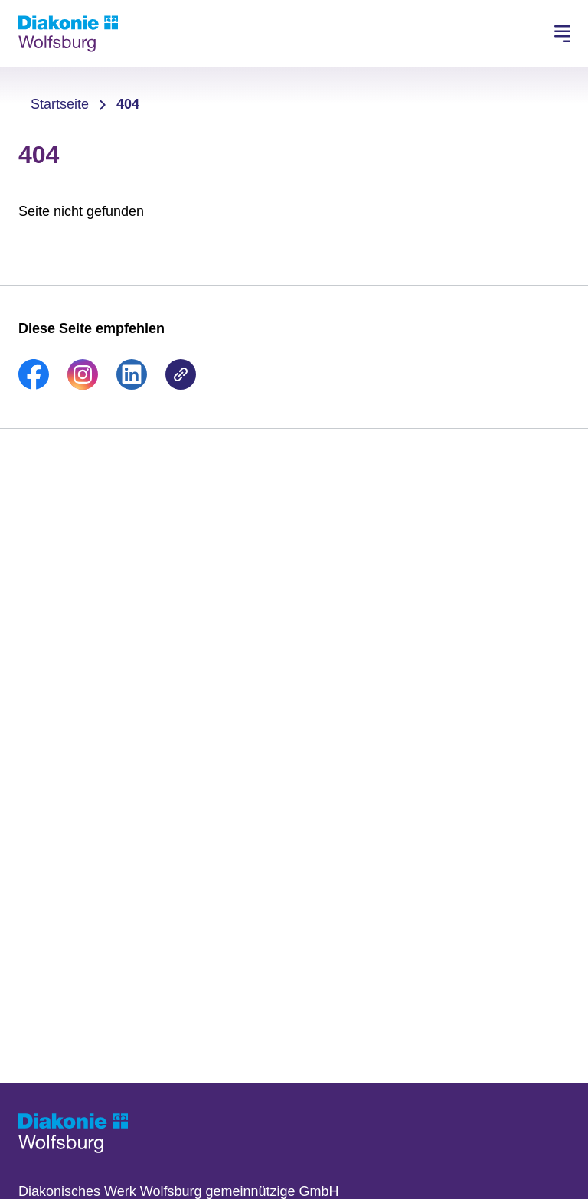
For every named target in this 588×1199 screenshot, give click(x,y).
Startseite (60, 104)
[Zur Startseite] (68, 33)
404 (127, 104)
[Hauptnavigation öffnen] (562, 34)
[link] (33, 385)
